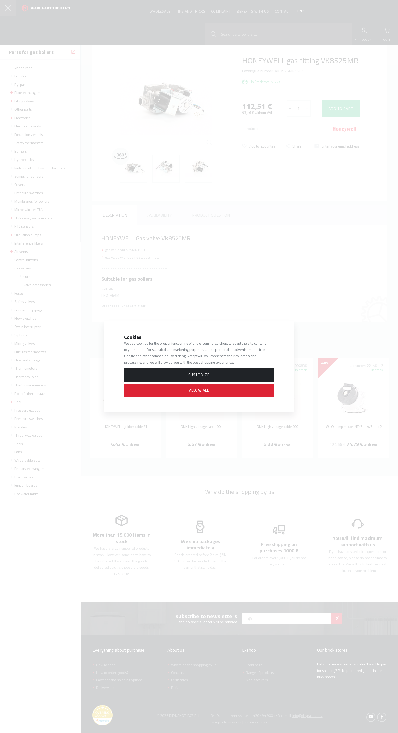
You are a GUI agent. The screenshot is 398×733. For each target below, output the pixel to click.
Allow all (199, 390)
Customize (199, 374)
